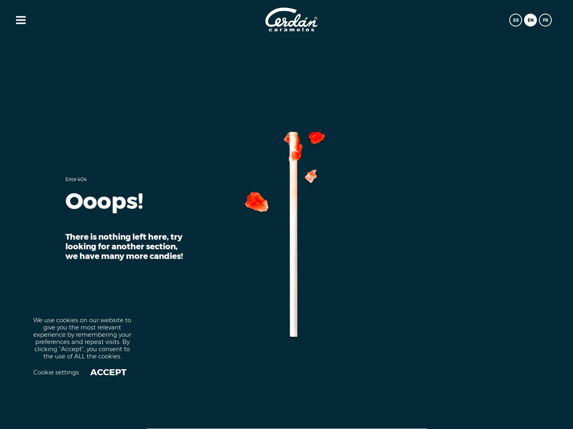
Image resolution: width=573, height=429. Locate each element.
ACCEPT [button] (108, 372)
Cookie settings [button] (56, 373)
